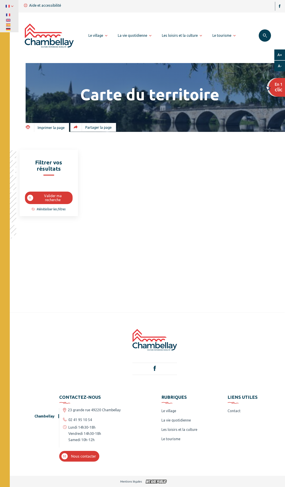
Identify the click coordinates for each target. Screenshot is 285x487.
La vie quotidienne (176, 420)
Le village (168, 411)
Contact (234, 411)
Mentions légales (131, 481)
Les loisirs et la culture (179, 430)
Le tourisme (170, 439)
